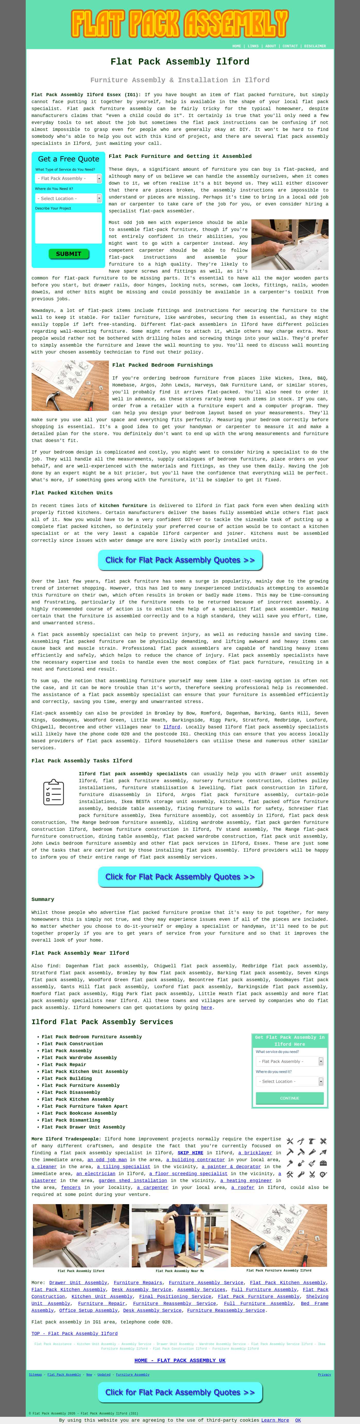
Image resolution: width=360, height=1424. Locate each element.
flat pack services (193, 843)
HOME (236, 46)
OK (298, 1420)
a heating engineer (246, 1180)
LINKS (253, 46)
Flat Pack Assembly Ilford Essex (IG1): (86, 94)
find (52, 966)
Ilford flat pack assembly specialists (133, 774)
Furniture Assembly (133, 1375)
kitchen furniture (123, 505)
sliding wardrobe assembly (214, 822)
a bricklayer (255, 1153)
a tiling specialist (124, 1166)
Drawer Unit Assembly (78, 1282)
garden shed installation (133, 1180)
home (95, 940)
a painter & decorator (231, 1166)
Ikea (304, 378)
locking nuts (187, 285)
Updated (104, 1375)
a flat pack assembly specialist (98, 1153)
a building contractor (195, 1159)
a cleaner (44, 1166)
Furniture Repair (101, 1303)
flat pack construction (263, 787)
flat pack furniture (132, 581)
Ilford (171, 727)
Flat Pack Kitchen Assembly (288, 1282)
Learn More (275, 1420)
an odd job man (107, 1159)
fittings (275, 285)
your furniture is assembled (257, 694)
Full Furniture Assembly (264, 1289)
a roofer (242, 1187)
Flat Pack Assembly (64, 1375)
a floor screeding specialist (188, 1173)
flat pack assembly (262, 993)
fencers (71, 1187)
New (89, 1375)
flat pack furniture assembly (144, 780)
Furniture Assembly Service (206, 1282)
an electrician (96, 1173)
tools (65, 122)
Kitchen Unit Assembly (102, 1296)
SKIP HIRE (190, 1153)
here (206, 1007)
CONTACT (290, 46)
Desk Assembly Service (141, 1289)
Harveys (204, 385)
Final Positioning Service (175, 1296)
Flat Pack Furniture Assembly (259, 1296)
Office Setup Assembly (88, 1310)
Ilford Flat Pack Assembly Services (102, 1022)
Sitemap (35, 1375)
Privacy (324, 1375)
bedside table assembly (139, 808)
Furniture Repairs (138, 1282)
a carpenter (152, 1187)
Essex (261, 843)
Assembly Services (201, 1289)
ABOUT (270, 46)
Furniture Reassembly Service (174, 1303)
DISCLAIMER (315, 46)
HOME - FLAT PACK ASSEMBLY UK (180, 1360)
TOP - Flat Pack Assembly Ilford (75, 1333)
